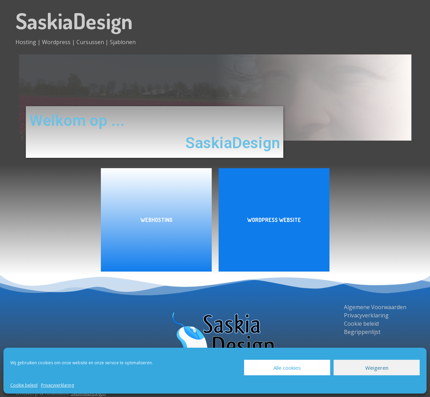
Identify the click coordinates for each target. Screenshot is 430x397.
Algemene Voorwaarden (375, 307)
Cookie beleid (24, 385)
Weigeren (376, 367)
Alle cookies (287, 367)
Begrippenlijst (362, 332)
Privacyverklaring (57, 385)
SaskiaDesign (74, 20)
